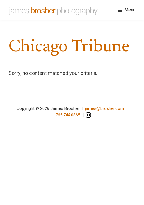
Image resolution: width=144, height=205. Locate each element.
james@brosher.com (104, 108)
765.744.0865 (68, 115)
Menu (129, 10)
